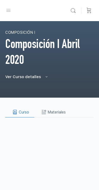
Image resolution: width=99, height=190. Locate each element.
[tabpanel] (49, 121)
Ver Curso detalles (27, 76)
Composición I (20, 32)
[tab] (19, 112)
